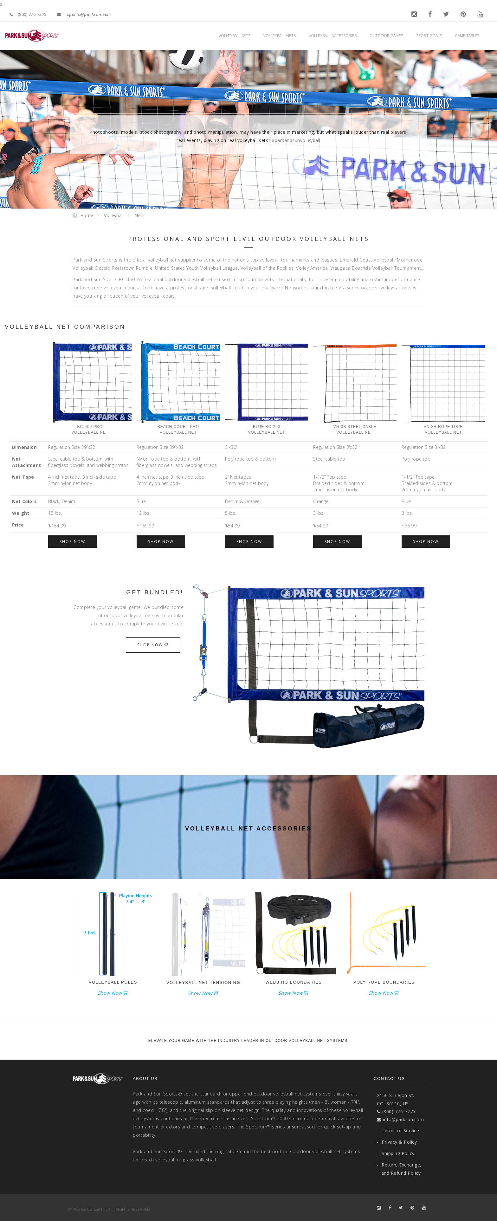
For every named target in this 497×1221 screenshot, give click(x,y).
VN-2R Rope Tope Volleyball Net (443, 387)
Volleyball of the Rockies (267, 268)
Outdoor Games (388, 35)
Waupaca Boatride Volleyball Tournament (375, 268)
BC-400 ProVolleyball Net (90, 387)
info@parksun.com (400, 1119)
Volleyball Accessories (334, 35)
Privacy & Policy (397, 1142)
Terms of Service (398, 1130)
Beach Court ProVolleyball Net (178, 387)
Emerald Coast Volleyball (367, 260)
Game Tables (469, 35)
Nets (139, 215)
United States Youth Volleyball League (196, 268)
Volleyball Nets (281, 35)
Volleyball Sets (236, 35)
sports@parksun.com (84, 14)
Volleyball (114, 215)
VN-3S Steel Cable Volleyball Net (355, 387)
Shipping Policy (396, 1153)
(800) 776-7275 (28, 14)
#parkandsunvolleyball (296, 140)
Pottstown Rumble (132, 268)
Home (83, 215)
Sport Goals (430, 35)
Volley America (312, 268)
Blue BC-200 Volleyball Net (266, 387)
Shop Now (72, 541)
